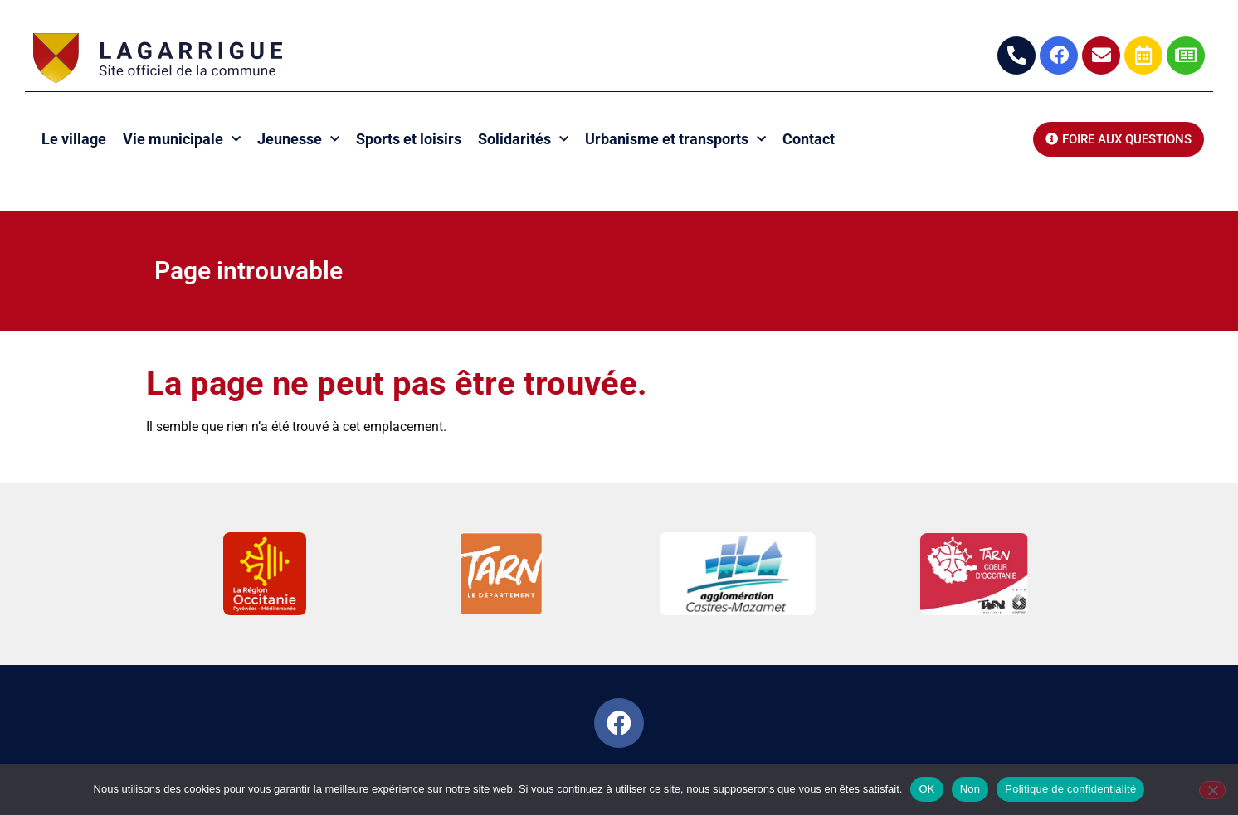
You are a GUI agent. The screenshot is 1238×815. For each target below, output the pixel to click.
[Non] (1212, 790)
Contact (808, 139)
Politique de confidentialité (1070, 789)
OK (926, 789)
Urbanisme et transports (675, 139)
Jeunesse (298, 139)
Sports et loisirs (408, 139)
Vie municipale (182, 139)
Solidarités (523, 139)
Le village (73, 139)
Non (970, 789)
